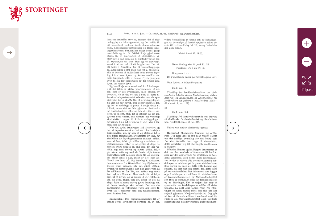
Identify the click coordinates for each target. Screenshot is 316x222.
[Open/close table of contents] (9, 52)
